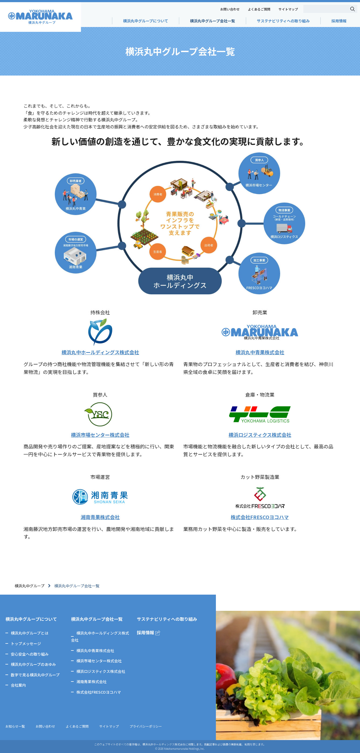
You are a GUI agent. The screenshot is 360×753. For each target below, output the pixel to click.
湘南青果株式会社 (91, 681)
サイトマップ (288, 9)
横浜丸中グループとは (29, 633)
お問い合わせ (230, 9)
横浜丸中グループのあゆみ (33, 664)
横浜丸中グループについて (145, 20)
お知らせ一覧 (15, 726)
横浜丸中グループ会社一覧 (212, 20)
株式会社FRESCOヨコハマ (98, 692)
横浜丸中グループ (30, 585)
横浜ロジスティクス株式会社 (100, 671)
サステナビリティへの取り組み (283, 20)
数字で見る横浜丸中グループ (35, 674)
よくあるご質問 (259, 9)
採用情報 (339, 20)
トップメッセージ (26, 643)
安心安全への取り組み (30, 654)
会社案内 (18, 685)
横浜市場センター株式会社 (99, 660)
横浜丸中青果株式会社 (95, 650)
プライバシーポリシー (146, 726)
